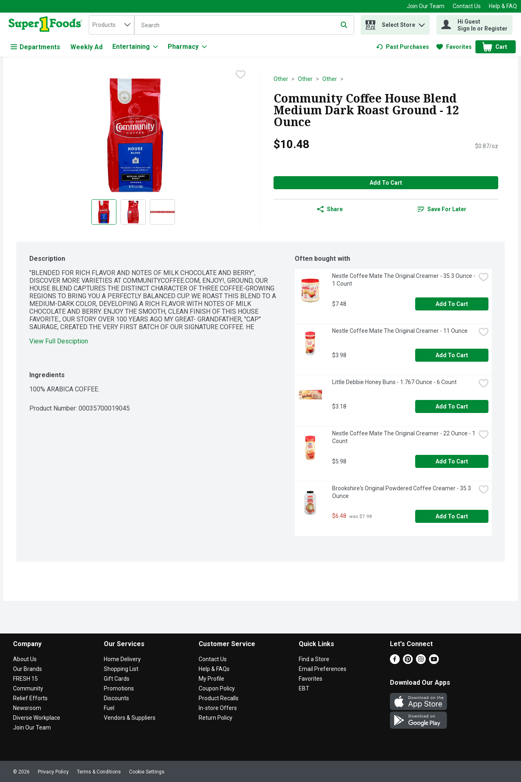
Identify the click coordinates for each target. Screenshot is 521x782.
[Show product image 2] (133, 212)
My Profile (211, 678)
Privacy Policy (53, 772)
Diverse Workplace (36, 717)
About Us (25, 659)
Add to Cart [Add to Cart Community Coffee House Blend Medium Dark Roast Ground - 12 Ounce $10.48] (386, 182)
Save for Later (442, 209)
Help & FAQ (503, 6)
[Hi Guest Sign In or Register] (474, 25)
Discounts (116, 698)
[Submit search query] (343, 24)
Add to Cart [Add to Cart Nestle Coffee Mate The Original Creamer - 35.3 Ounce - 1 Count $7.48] (452, 304)
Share (330, 209)
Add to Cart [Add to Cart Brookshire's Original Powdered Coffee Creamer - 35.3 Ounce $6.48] (452, 516)
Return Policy (215, 717)
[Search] (244, 25)
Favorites (310, 678)
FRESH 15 (25, 678)
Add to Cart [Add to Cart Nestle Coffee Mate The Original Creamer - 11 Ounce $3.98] (452, 355)
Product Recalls (219, 698)
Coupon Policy (217, 688)
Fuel (109, 708)
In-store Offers (218, 708)
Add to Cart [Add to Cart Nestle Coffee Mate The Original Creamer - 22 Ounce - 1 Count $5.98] (452, 461)
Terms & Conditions (99, 772)
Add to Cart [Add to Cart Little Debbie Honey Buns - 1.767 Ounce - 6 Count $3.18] (452, 406)
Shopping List (121, 669)
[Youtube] (434, 662)
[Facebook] (395, 662)
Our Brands (27, 669)
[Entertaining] (135, 47)
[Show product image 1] (103, 212)
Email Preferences (322, 669)
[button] (421, 23)
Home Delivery (122, 659)
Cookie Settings (146, 772)
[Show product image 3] (162, 212)
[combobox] (111, 25)
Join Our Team (425, 6)
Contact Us (467, 6)
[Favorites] (454, 47)
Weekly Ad (86, 47)
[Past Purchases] (402, 47)
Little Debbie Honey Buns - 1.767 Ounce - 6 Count (394, 382)
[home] (47, 24)
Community (28, 688)
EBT (304, 688)
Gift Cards (116, 678)
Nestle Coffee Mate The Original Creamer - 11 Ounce (400, 331)
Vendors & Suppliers (129, 717)
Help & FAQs (214, 669)
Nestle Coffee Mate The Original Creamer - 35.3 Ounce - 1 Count (403, 280)
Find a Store (314, 659)
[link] (402, 47)
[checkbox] (240, 75)
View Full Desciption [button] (58, 341)
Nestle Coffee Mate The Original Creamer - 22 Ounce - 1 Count (403, 437)
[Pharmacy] (187, 47)
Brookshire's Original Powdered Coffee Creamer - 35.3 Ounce (402, 492)
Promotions (119, 688)
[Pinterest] (408, 662)
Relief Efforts (30, 698)
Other (281, 79)
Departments (35, 47)
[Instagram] (421, 662)
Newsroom (27, 708)
